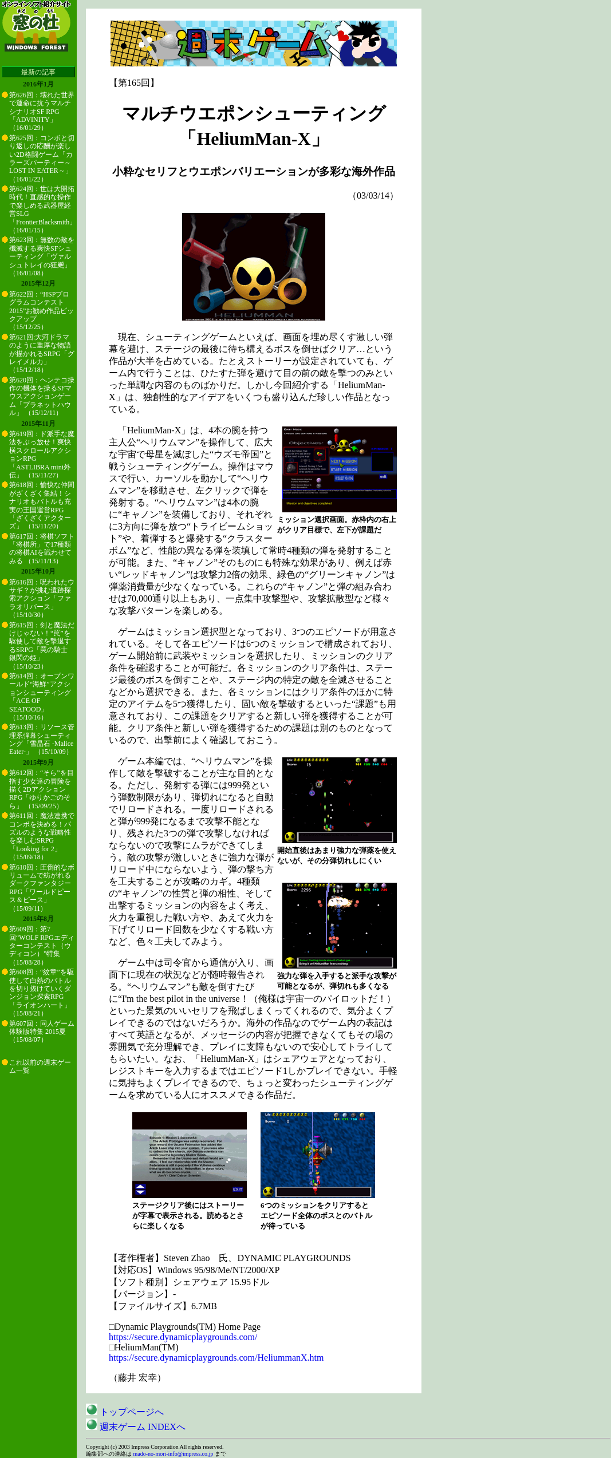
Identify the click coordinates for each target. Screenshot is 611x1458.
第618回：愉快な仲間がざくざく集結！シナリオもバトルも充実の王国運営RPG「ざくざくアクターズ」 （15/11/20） (41, 505)
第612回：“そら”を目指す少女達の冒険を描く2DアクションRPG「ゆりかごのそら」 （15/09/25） (41, 789)
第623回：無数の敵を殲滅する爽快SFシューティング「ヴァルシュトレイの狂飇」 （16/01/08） (41, 256)
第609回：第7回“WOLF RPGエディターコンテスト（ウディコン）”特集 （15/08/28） (41, 945)
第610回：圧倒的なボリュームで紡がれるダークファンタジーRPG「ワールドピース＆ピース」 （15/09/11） (41, 887)
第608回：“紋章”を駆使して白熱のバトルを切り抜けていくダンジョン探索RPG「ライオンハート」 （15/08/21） (41, 992)
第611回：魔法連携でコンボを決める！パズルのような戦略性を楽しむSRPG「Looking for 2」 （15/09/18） (41, 836)
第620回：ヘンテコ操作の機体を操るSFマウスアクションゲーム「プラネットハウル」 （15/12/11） (41, 396)
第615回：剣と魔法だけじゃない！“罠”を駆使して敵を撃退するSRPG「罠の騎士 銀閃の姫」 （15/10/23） (41, 645)
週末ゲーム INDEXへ (136, 1427)
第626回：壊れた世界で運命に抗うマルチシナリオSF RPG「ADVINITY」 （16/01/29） (41, 111)
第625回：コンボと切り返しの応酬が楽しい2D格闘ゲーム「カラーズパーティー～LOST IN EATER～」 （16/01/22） (41, 158)
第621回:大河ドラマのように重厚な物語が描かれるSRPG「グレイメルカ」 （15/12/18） (41, 353)
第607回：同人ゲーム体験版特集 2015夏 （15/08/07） (41, 1032)
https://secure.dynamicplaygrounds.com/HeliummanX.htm (216, 1357)
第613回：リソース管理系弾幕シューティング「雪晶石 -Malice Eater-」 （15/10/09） (41, 739)
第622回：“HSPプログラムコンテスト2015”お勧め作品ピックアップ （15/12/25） (41, 310)
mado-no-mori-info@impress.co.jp (173, 1454)
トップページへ (125, 1412)
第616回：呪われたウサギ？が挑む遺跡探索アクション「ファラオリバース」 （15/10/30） (41, 598)
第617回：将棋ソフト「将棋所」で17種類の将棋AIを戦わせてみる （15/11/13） (41, 548)
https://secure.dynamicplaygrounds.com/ (183, 1337)
